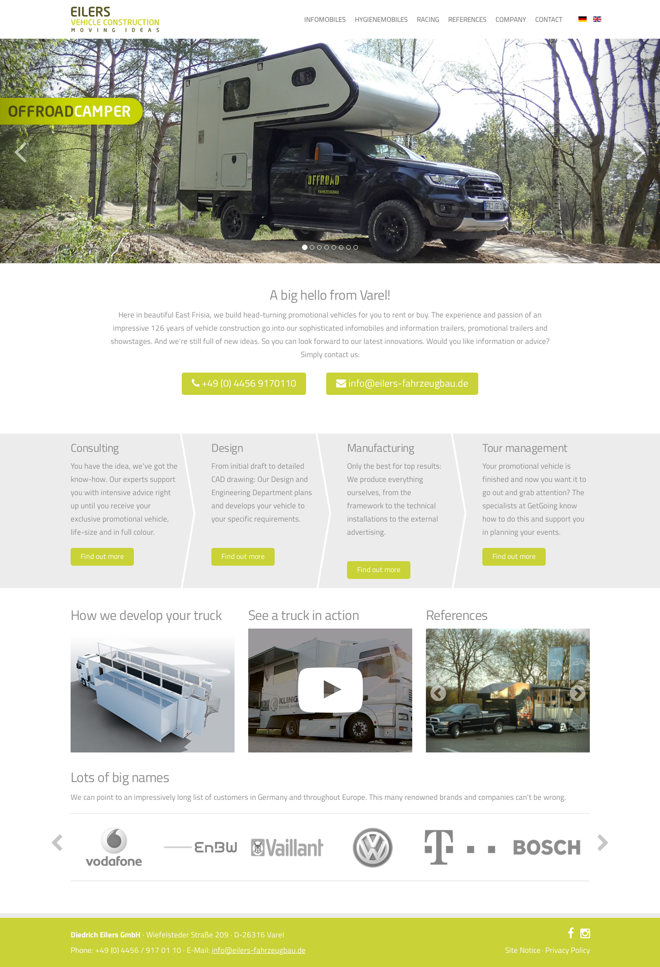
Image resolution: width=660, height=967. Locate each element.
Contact (549, 19)
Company (511, 19)
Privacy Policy (567, 950)
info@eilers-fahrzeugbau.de (402, 383)
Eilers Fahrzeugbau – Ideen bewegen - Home (115, 19)
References (467, 19)
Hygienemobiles (381, 19)
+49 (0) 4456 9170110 (244, 383)
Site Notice (523, 950)
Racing (428, 19)
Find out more (102, 556)
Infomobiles (325, 19)
